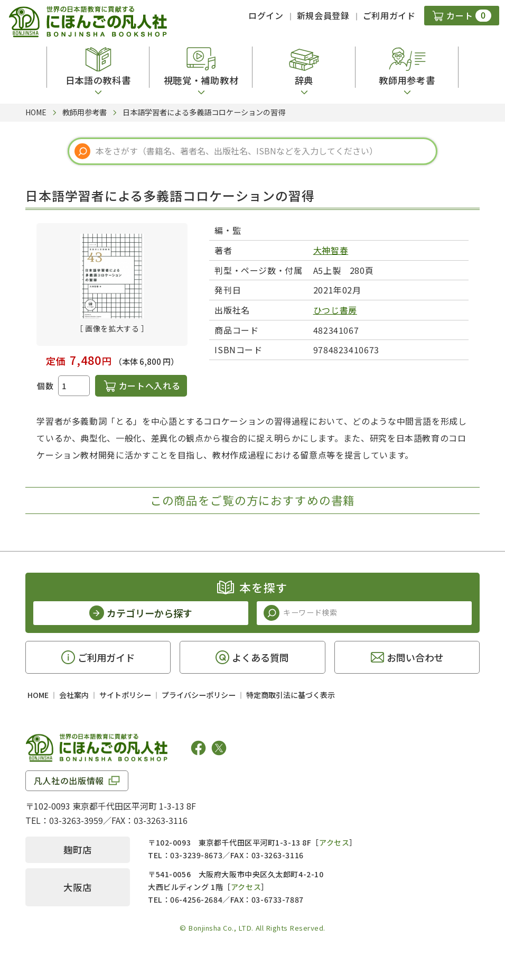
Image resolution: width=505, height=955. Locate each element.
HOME (38, 695)
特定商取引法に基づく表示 (290, 695)
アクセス (334, 842)
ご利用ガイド (389, 15)
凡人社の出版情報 (69, 780)
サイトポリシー (125, 695)
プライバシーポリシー (199, 695)
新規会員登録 (323, 15)
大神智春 (331, 250)
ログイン (266, 15)
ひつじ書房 (335, 310)
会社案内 (74, 695)
